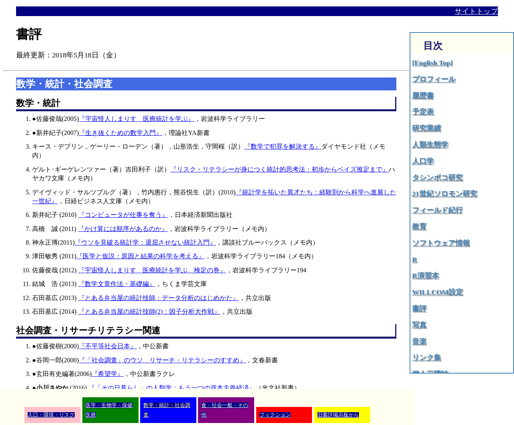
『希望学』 (108, 373)
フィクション (275, 415)
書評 (419, 308)
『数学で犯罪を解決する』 (282, 146)
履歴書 (423, 96)
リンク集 (426, 357)
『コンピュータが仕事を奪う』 (123, 214)
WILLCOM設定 (437, 292)
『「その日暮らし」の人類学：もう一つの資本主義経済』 (171, 387)
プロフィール (433, 79)
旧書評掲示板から (338, 415)
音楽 (419, 341)
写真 (419, 325)
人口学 (423, 161)
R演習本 (425, 276)
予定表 (423, 112)
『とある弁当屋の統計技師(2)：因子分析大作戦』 (149, 311)
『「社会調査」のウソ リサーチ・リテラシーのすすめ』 (162, 360)
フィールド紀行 (437, 210)
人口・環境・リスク (51, 415)
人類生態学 (430, 145)
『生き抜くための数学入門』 (120, 132)
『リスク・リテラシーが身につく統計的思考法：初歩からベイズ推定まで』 (279, 169)
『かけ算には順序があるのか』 (123, 228)
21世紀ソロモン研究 (444, 194)
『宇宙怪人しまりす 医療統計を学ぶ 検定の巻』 (152, 270)
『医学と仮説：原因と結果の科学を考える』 (140, 256)
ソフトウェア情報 (441, 243)
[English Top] (432, 63)
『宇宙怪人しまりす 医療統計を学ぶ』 (136, 118)
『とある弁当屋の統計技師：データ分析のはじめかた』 (158, 297)
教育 (419, 227)
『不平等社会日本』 (108, 346)
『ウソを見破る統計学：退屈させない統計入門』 (145, 242)
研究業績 (426, 128)
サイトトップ (476, 11)
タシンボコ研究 (437, 178)
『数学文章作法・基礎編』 (116, 283)
